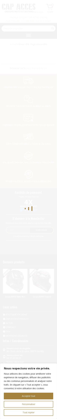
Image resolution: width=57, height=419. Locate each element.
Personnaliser (28, 404)
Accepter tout (28, 395)
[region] (28, 391)
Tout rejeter (29, 412)
